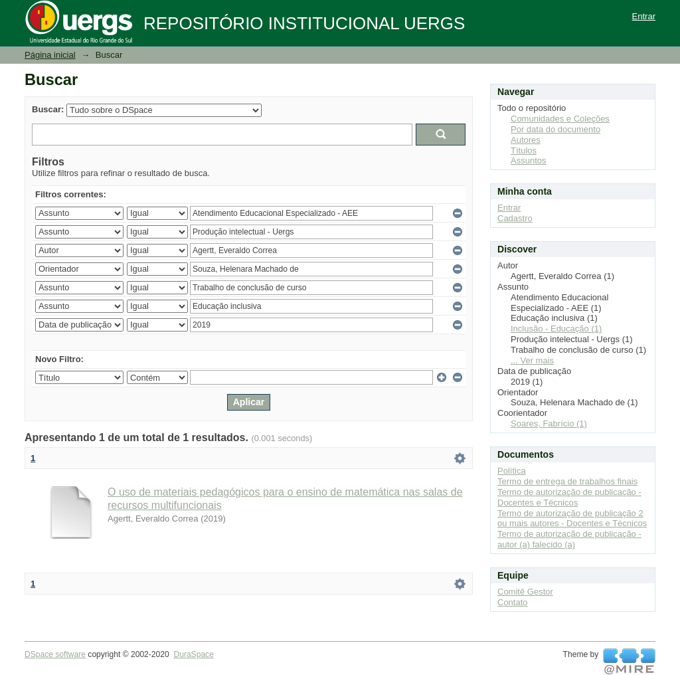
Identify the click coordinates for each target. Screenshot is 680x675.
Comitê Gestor (525, 592)
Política (511, 471)
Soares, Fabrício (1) (549, 424)
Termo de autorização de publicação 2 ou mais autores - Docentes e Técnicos (572, 518)
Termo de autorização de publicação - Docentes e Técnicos (569, 497)
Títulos (524, 150)
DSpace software (55, 654)
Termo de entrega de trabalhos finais (567, 481)
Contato (512, 602)
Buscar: (48, 109)
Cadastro (515, 218)
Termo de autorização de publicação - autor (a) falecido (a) (569, 539)
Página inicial (50, 55)
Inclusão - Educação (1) (556, 329)
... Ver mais (532, 360)
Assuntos (528, 160)
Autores (526, 140)
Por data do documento (555, 129)
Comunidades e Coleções (560, 119)
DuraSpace (193, 654)
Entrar (643, 16)
